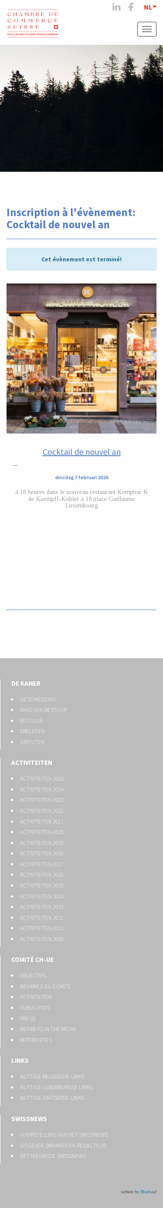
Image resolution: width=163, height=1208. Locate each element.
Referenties (36, 1040)
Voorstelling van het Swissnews (64, 1134)
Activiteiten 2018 (41, 853)
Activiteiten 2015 (41, 885)
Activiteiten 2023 (41, 800)
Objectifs (33, 975)
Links (20, 1060)
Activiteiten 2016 (41, 874)
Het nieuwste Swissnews (53, 1156)
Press (27, 1018)
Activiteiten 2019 (41, 843)
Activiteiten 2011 (41, 928)
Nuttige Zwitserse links (52, 1097)
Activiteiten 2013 (41, 907)
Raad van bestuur (43, 710)
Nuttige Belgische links (52, 1076)
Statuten (32, 742)
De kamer (25, 683)
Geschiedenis (38, 699)
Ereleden (32, 731)
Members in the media (48, 1029)
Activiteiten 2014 (41, 896)
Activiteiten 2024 (41, 789)
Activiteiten (31, 762)
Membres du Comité (45, 986)
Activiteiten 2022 (41, 810)
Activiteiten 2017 (41, 864)
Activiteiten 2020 (41, 832)
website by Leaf (138, 1191)
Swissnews (29, 1119)
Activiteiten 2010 (41, 939)
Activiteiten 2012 (41, 917)
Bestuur (31, 720)
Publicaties (35, 1007)
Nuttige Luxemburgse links (56, 1087)
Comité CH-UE (32, 959)
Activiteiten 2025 (41, 778)
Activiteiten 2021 (41, 821)
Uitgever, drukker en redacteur (63, 1145)
